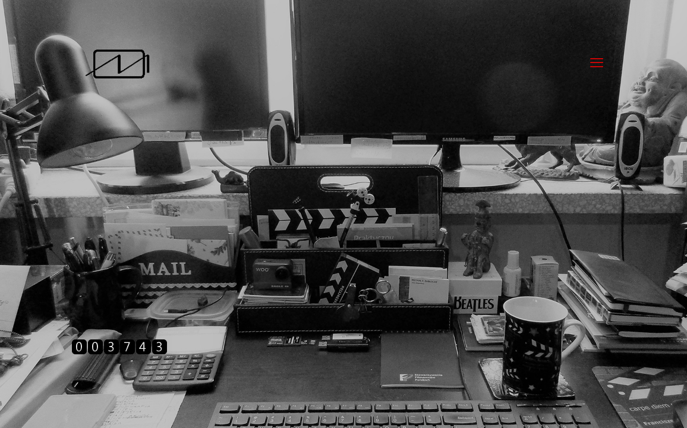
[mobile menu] (597, 63)
